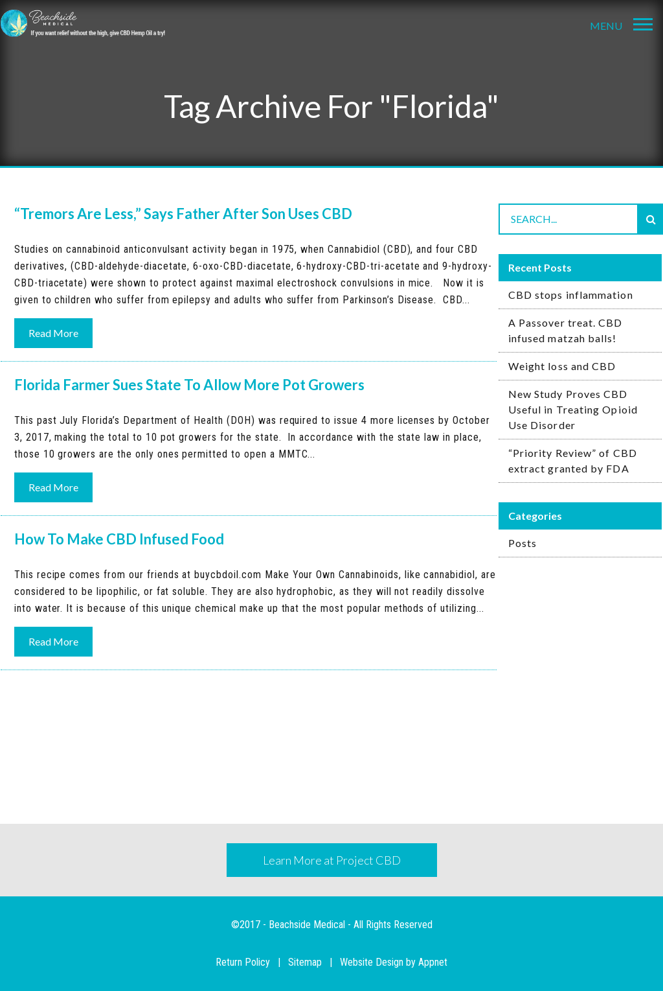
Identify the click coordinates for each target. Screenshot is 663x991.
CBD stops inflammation (570, 294)
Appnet (432, 962)
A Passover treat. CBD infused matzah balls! (565, 330)
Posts (522, 543)
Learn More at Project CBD (332, 860)
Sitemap (305, 962)
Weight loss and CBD (562, 366)
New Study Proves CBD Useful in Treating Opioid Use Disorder (573, 409)
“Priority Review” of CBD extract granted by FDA (572, 460)
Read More (53, 333)
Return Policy (243, 962)
